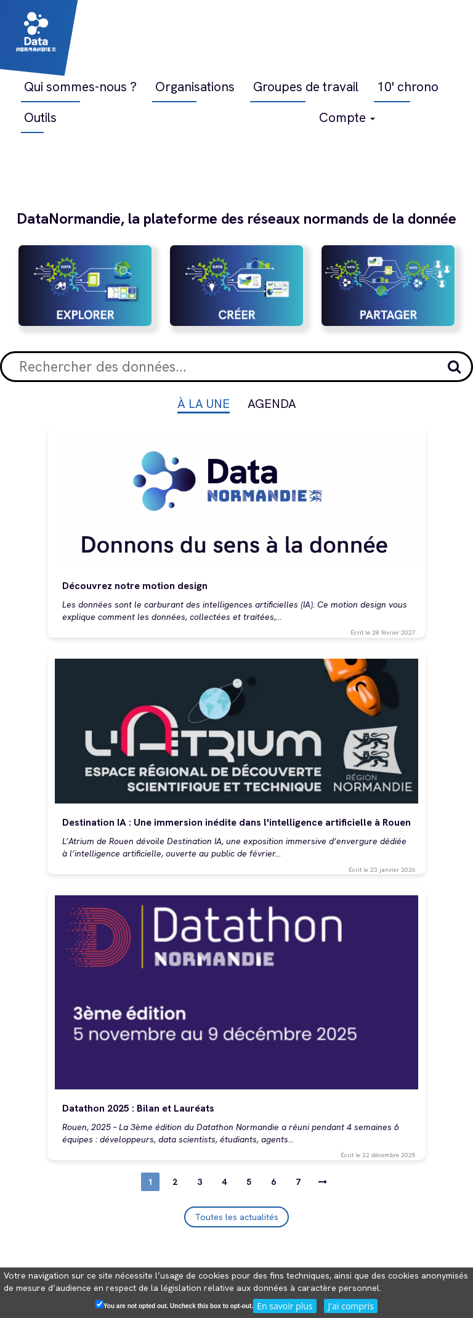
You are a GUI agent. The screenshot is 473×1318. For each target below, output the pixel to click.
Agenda (272, 404)
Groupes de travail (305, 86)
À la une (203, 404)
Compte (347, 117)
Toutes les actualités (236, 1216)
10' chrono (408, 86)
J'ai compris (350, 1306)
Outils (40, 117)
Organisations (195, 86)
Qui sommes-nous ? (80, 86)
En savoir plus (284, 1306)
